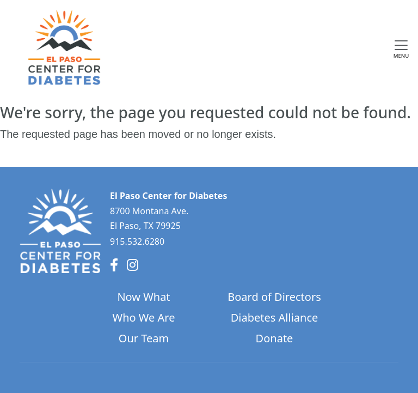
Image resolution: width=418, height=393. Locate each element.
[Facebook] (114, 264)
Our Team (144, 338)
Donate (274, 338)
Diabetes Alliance (274, 317)
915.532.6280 (137, 241)
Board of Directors (274, 296)
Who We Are (144, 317)
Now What (143, 296)
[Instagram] (132, 264)
